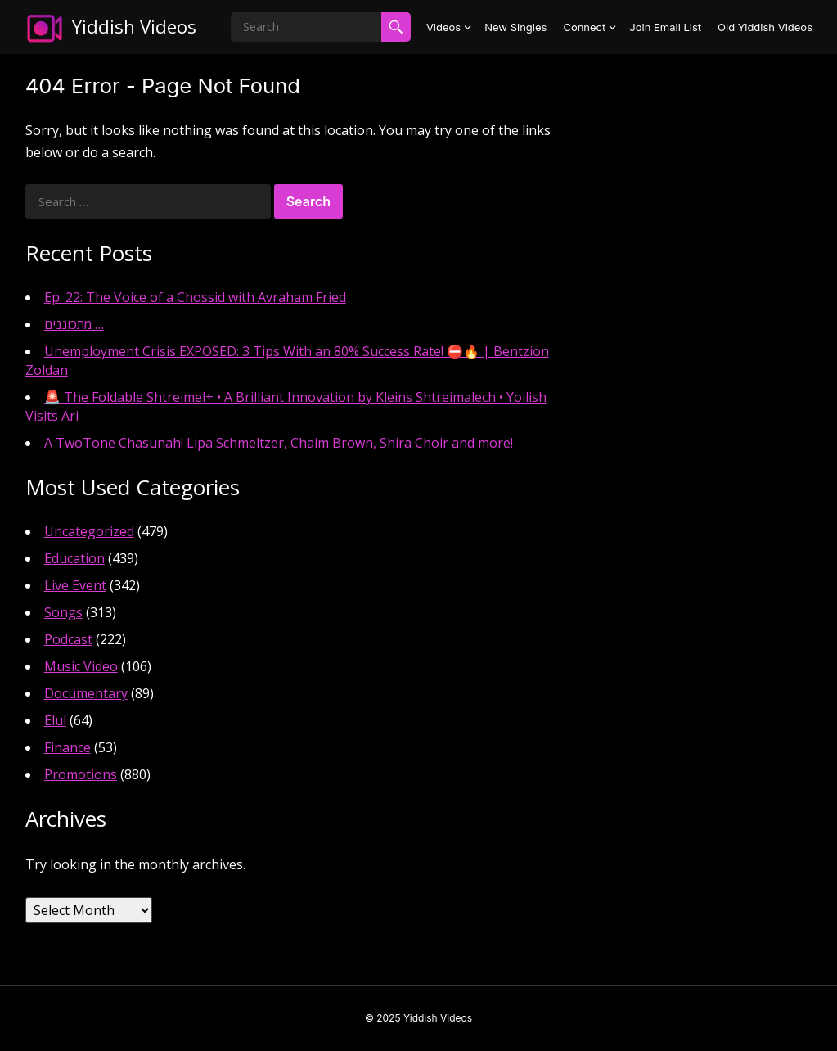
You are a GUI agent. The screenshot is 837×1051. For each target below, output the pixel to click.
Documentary (86, 693)
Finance (67, 747)
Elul (55, 720)
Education (74, 558)
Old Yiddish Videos (765, 27)
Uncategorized (89, 531)
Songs (63, 612)
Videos (443, 27)
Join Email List (665, 27)
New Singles (515, 27)
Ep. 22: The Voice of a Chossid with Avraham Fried (195, 297)
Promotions (80, 774)
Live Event (75, 585)
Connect (584, 27)
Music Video (81, 666)
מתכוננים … (74, 324)
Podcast (68, 639)
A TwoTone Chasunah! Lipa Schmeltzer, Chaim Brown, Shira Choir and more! (278, 443)
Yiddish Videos (134, 26)
